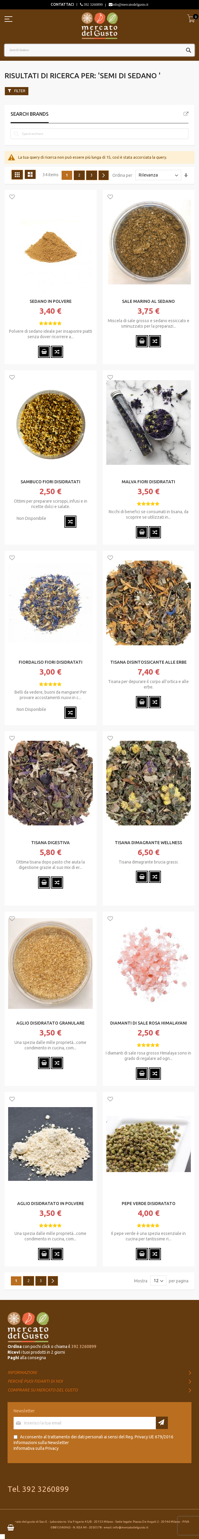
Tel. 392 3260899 (38, 1489)
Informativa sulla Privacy (36, 1448)
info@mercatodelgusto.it (130, 4)
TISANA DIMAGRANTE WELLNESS (148, 842)
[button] (12, 197)
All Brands (186, 114)
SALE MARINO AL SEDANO (148, 301)
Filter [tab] (19, 91)
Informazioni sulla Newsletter (41, 1442)
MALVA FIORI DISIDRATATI (148, 481)
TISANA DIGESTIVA (50, 842)
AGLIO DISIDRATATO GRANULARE (50, 1023)
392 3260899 (93, 4)
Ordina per (122, 175)
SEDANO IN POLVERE (51, 301)
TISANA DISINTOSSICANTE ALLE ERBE (148, 662)
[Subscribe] (162, 1423)
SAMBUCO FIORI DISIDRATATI (50, 481)
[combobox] (99, 50)
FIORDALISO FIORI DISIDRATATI (50, 662)
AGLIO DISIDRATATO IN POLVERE (50, 1203)
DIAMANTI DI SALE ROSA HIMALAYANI (148, 1023)
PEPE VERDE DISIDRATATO (148, 1203)
